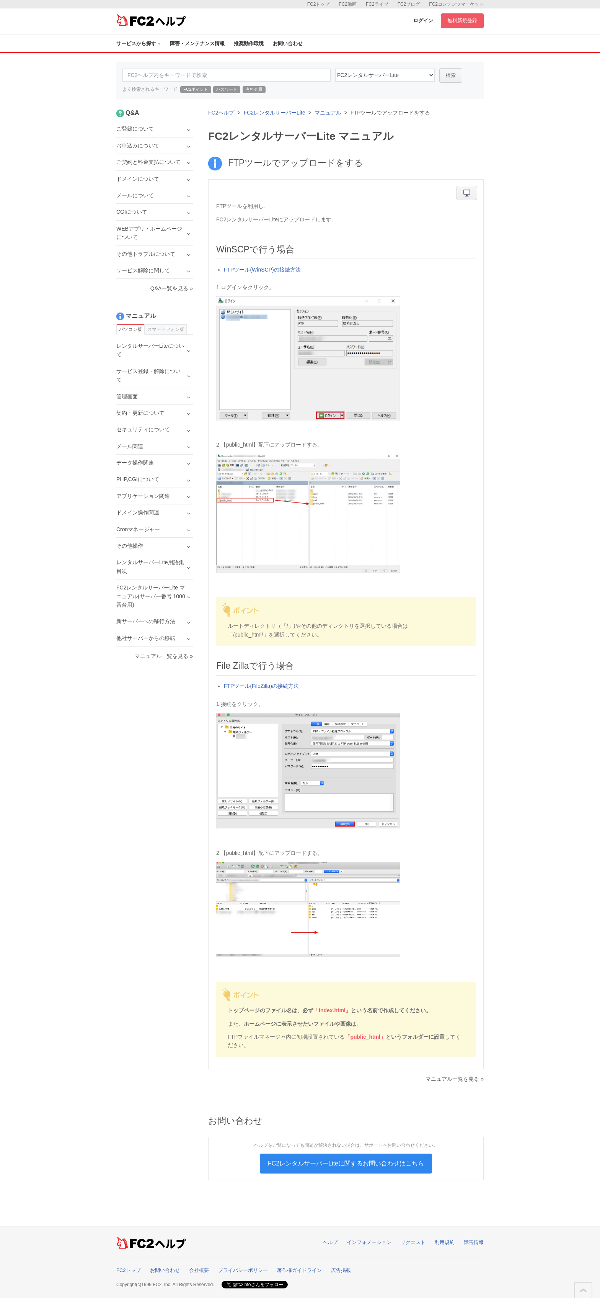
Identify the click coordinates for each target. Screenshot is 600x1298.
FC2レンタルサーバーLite (274, 113)
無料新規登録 (462, 20)
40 (385, 75)
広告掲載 (341, 1270)
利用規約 (445, 1242)
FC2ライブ (377, 4)
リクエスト (413, 1242)
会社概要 (199, 1270)
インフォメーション (369, 1242)
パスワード (226, 89)
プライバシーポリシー (243, 1270)
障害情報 (474, 1242)
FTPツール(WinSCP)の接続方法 (262, 270)
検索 (451, 75)
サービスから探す (138, 43)
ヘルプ (330, 1242)
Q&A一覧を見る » (171, 288)
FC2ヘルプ (221, 113)
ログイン (423, 20)
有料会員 (254, 89)
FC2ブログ (409, 4)
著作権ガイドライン (299, 1270)
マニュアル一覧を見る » (455, 1079)
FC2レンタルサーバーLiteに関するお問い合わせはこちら (346, 1163)
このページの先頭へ (583, 1290)
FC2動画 (348, 4)
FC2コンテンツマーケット (456, 4)
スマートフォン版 (165, 329)
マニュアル (328, 113)
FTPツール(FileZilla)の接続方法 (261, 686)
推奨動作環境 (249, 43)
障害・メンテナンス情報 (197, 43)
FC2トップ (318, 4)
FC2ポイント (195, 89)
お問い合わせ (288, 43)
